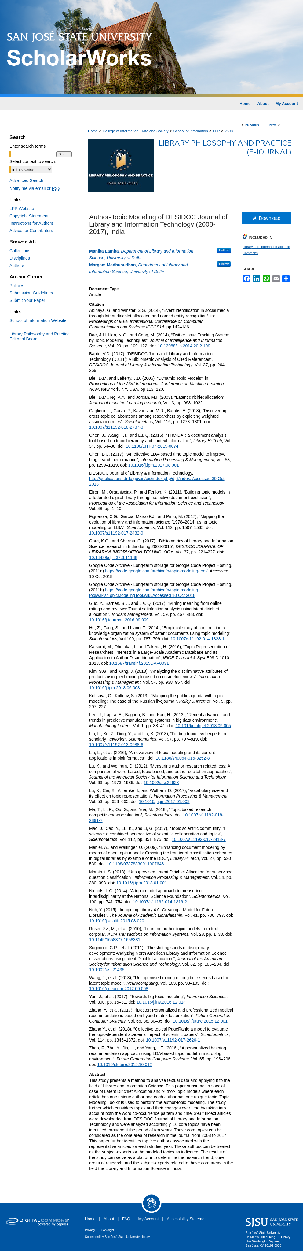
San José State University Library (127, 1236)
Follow (224, 250)
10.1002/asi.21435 (106, 969)
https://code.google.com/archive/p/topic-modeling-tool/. (157, 570)
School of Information (190, 131)
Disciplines (19, 258)
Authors (16, 265)
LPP (216, 131)
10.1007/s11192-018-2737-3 (116, 427)
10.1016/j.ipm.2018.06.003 (114, 687)
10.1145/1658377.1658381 (114, 939)
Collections (19, 250)
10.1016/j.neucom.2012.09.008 (118, 988)
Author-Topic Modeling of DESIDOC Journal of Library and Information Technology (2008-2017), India (158, 224)
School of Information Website (38, 320)
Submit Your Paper (27, 300)
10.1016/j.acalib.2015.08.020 (116, 920)
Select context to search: (32, 161)
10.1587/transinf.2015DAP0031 (139, 663)
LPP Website (21, 208)
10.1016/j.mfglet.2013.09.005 (203, 725)
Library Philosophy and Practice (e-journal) (225, 147)
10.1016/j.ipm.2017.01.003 (164, 801)
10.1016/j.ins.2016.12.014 (161, 1002)
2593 (229, 131)
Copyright (107, 1230)
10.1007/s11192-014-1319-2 (160, 901)
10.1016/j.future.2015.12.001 (200, 1021)
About (109, 1218)
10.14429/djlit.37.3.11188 (113, 557)
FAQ (126, 1218)
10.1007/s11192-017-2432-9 (116, 533)
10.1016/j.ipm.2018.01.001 (141, 882)
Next (273, 125)
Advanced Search (26, 180)
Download (267, 218)
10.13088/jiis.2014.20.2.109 (184, 345)
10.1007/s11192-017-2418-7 (199, 839)
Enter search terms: (28, 146)
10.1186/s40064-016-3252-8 (183, 758)
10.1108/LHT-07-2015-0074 (152, 446)
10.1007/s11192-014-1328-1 (197, 638)
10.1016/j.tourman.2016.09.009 (119, 619)
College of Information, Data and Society (135, 131)
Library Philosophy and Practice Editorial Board (39, 336)
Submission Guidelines (31, 293)
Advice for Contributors (31, 230)
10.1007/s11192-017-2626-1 (173, 1040)
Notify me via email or (34, 188)
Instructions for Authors (31, 223)
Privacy (90, 1230)
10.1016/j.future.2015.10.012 (124, 1064)
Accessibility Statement (187, 1218)
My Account (148, 1218)
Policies (16, 285)
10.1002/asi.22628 (161, 782)
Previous (252, 125)
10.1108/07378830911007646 (135, 863)
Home (93, 131)
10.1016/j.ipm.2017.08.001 (153, 465)
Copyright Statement (29, 215)
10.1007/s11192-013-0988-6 (116, 744)
